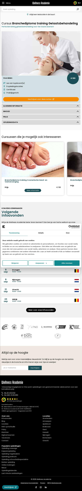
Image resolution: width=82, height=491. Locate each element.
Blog (3, 421)
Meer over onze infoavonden (41, 310)
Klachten (5, 432)
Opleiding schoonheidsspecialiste (15, 459)
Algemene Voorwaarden (29, 483)
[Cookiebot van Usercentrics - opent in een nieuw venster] (70, 226)
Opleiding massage (9, 448)
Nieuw (4, 468)
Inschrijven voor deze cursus (41, 99)
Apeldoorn (47, 424)
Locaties (5, 424)
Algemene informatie (41, 106)
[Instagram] (41, 487)
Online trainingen (8, 465)
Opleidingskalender (9, 470)
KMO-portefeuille (8, 427)
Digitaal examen (8, 435)
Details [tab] (41, 233)
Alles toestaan (67, 263)
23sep (6, 300)
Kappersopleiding (8, 451)
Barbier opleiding (8, 462)
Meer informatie (33, 190)
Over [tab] (68, 233)
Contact (5, 440)
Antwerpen (47, 421)
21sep (6, 290)
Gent (45, 429)
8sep (6, 270)
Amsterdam (47, 418)
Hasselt (46, 432)
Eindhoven (47, 427)
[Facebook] (36, 487)
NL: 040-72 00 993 (11, 395)
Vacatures (6, 438)
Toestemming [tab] (14, 233)
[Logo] (41, 3)
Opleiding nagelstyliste (11, 454)
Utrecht (46, 440)
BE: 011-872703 (9, 393)
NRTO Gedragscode (54, 483)
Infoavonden (7, 418)
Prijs (41, 117)
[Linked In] (46, 487)
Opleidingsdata (41, 122)
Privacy (42, 483)
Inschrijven (10, 487)
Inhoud (41, 111)
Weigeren (15, 263)
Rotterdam (47, 438)
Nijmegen (46, 435)
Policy (4, 429)
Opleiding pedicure (9, 456)
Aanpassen (41, 263)
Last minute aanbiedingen (12, 473)
